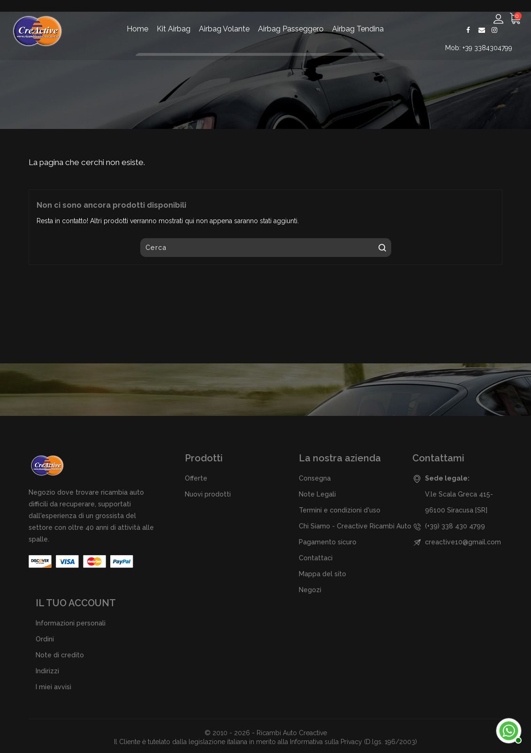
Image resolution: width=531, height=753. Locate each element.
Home (137, 28)
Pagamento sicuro (328, 542)
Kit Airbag (173, 28)
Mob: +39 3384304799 (479, 48)
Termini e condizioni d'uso (339, 510)
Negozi (310, 590)
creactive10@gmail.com (463, 542)
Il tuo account (76, 603)
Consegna (315, 478)
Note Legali (317, 494)
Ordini (45, 639)
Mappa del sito (322, 574)
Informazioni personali (71, 623)
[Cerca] (265, 247)
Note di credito (60, 655)
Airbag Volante (224, 28)
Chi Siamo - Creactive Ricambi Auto (355, 526)
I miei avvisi (53, 687)
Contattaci (316, 558)
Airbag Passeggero (291, 28)
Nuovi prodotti (208, 494)
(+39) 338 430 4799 (455, 526)
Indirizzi (47, 671)
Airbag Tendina (358, 28)
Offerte (196, 478)
